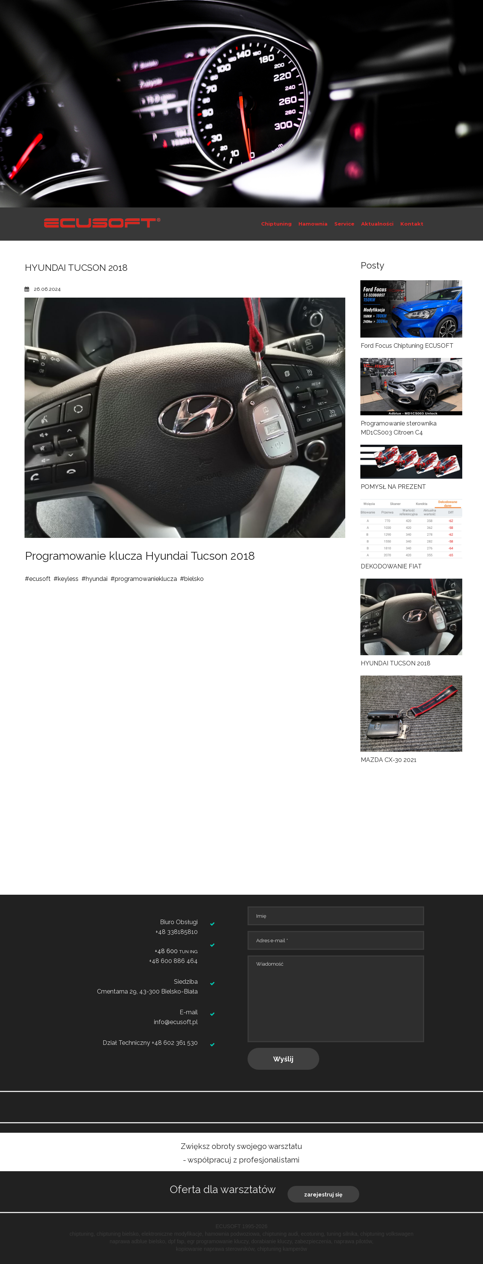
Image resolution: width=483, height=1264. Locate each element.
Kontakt (411, 224)
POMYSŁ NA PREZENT (393, 486)
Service (344, 224)
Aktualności (377, 224)
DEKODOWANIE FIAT (391, 566)
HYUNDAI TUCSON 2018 (396, 663)
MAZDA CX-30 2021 (389, 759)
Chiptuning (276, 224)
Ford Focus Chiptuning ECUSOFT (407, 345)
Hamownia (313, 224)
